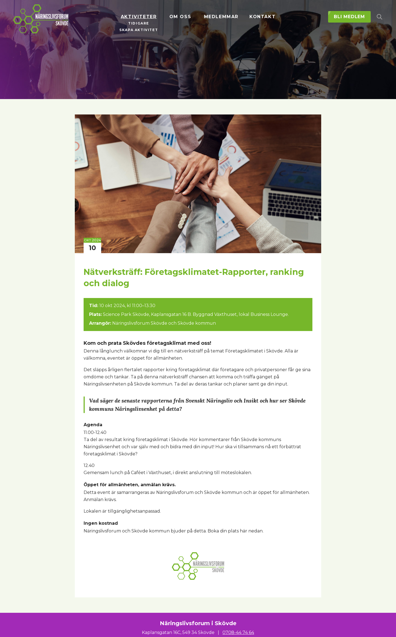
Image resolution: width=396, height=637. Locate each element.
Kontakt (262, 16)
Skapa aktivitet (138, 30)
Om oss (180, 16)
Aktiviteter (139, 16)
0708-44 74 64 (238, 632)
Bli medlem (349, 16)
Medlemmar (221, 16)
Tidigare (138, 23)
